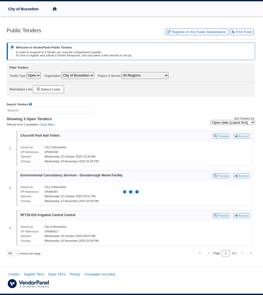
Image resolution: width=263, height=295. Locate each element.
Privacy (75, 274)
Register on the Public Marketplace (197, 32)
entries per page (30, 253)
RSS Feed (242, 32)
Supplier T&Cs (34, 274)
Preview (221, 136)
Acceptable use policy (100, 274)
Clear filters (47, 124)
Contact (14, 274)
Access (241, 136)
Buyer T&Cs (57, 274)
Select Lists (48, 89)
